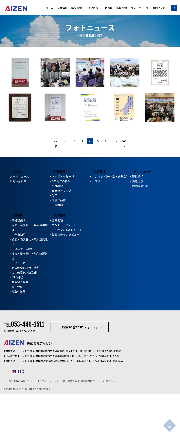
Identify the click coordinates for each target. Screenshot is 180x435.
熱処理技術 (19, 262)
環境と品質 (59, 242)
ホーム (49, 8)
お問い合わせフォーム (79, 369)
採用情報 (122, 8)
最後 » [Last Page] (124, 171)
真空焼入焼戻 (20, 324)
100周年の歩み (61, 223)
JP (174, 8)
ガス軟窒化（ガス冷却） (27, 310)
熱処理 (109, 8)
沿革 (54, 237)
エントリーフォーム (64, 267)
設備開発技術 (140, 228)
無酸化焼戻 (19, 334)
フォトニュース (140, 8)
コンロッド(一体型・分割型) (109, 218)
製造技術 (137, 218)
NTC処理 (17, 319)
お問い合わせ (160, 8)
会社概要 (57, 228)
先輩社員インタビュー (66, 277)
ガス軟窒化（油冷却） (25, 315)
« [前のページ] (64, 171)
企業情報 (62, 8)
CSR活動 (57, 247)
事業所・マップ (61, 233)
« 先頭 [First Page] (56, 171)
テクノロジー (93, 8)
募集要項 (57, 262)
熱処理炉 (137, 223)
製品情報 (76, 8)
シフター (97, 223)
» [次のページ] (116, 171)
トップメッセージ (63, 218)
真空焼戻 (17, 329)
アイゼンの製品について (67, 272)
